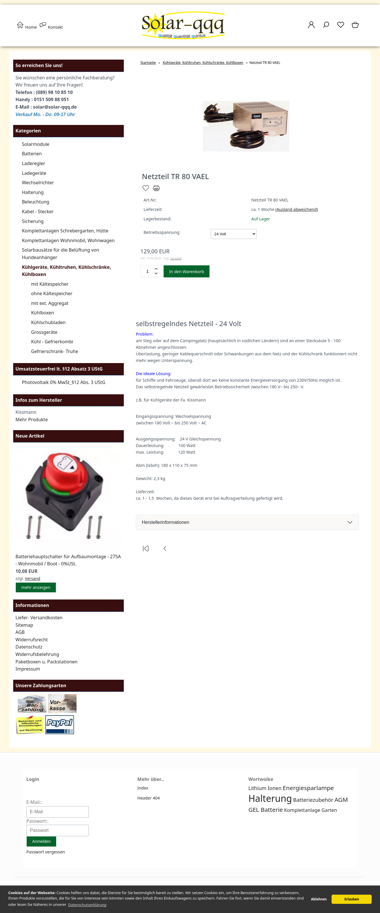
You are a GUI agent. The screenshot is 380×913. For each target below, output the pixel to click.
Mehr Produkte (31, 419)
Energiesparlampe (308, 788)
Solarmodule (35, 144)
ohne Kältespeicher (51, 293)
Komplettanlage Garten (310, 810)
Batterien (32, 153)
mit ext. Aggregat (49, 303)
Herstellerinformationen (165, 522)
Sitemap (24, 625)
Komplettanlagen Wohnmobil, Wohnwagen (68, 240)
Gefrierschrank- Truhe (54, 351)
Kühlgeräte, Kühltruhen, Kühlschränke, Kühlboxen (66, 271)
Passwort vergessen (45, 852)
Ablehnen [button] (319, 899)
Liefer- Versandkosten (38, 617)
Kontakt (51, 27)
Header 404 (148, 798)
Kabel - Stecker (38, 211)
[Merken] (146, 190)
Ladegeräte (34, 173)
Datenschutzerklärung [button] (87, 904)
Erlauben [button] (351, 899)
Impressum (27, 669)
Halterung (33, 192)
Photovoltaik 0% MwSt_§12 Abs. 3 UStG (63, 382)
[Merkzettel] (340, 27)
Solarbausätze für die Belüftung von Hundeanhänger (60, 253)
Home (26, 27)
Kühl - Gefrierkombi (52, 341)
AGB (20, 632)
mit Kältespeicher (49, 284)
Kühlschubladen (48, 322)
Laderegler (33, 163)
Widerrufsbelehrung (37, 654)
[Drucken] (156, 190)
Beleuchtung (35, 202)
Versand (32, 578)
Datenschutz (28, 647)
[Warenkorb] (356, 27)
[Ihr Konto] (311, 27)
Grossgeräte (44, 332)
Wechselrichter (38, 182)
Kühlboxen (42, 312)
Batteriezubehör (313, 799)
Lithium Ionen (265, 788)
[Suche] (326, 27)
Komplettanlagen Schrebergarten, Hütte (65, 231)
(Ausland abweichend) (296, 209)
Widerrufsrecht (31, 639)
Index (142, 788)
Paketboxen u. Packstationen (46, 662)
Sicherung (33, 221)
